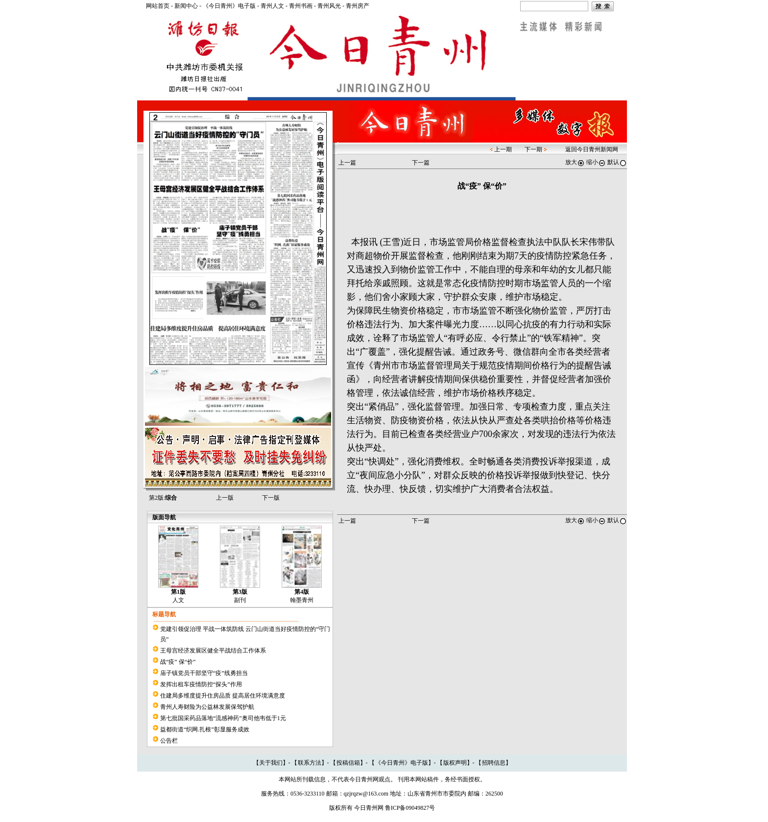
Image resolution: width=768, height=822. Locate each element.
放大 (575, 162)
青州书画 (300, 5)
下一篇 (421, 162)
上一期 (503, 149)
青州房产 (357, 5)
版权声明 (455, 762)
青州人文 (272, 5)
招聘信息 (493, 762)
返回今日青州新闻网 (591, 149)
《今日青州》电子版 (229, 5)
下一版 (271, 497)
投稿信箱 (348, 762)
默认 (617, 162)
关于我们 (271, 762)
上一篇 (347, 162)
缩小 (596, 162)
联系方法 (309, 762)
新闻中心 (186, 5)
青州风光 (329, 5)
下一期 (533, 149)
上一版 (225, 497)
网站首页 (157, 5)
